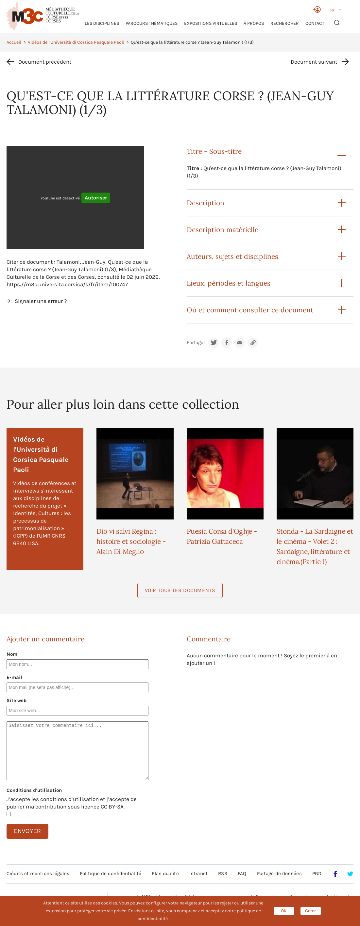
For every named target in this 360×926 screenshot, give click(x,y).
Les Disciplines (102, 23)
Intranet (198, 873)
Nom (12, 654)
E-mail (14, 677)
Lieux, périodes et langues (228, 283)
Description (205, 202)
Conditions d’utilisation (34, 790)
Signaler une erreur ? (41, 301)
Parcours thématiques (152, 23)
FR (332, 10)
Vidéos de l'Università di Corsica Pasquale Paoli (76, 42)
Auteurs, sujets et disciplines (232, 256)
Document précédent (44, 61)
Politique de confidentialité (110, 873)
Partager (196, 342)
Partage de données (279, 873)
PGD (316, 873)
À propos (254, 23)
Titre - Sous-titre (214, 151)
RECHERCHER (284, 23)
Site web (16, 700)
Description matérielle (222, 229)
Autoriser (96, 198)
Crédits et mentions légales (38, 873)
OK (284, 911)
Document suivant (314, 61)
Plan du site (165, 873)
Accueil (14, 42)
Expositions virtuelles (210, 23)
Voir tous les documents (180, 590)
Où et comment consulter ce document (250, 310)
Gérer (310, 911)
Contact (314, 23)
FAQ (242, 873)
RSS (222, 873)
